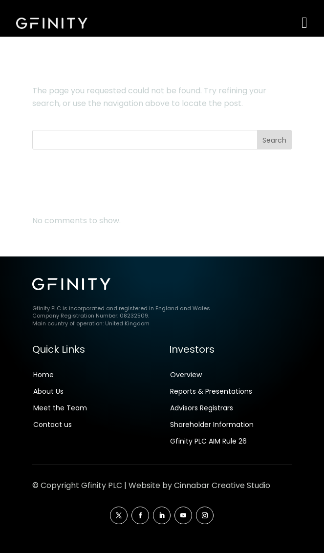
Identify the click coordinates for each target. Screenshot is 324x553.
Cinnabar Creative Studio (222, 485)
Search (274, 140)
